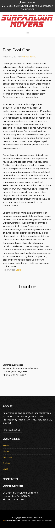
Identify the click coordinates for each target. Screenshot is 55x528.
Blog (18, 270)
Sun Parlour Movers (27, 20)
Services (7, 457)
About (6, 451)
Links (5, 469)
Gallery (6, 463)
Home (6, 445)
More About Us (12, 430)
